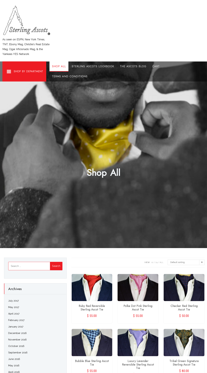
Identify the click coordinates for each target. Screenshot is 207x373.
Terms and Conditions (69, 76)
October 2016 (16, 346)
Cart (156, 66)
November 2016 (17, 339)
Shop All (59, 66)
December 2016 (17, 333)
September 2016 (17, 352)
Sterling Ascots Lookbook (93, 66)
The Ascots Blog (133, 66)
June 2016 (14, 359)
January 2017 (15, 326)
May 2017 (13, 307)
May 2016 (13, 365)
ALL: (162, 262)
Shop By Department (24, 71)
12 (152, 262)
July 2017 (13, 300)
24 (156, 262)
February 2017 (16, 320)
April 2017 (13, 313)
